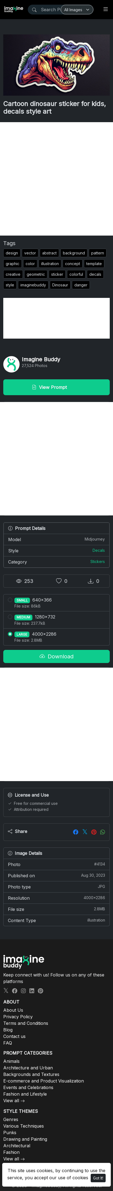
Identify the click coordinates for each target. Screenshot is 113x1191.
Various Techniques (23, 1126)
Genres (10, 1119)
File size (56, 909)
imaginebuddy (33, 285)
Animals (11, 1061)
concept (72, 263)
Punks (9, 1132)
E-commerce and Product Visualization (43, 1081)
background (74, 253)
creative (13, 274)
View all (11, 1100)
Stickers (97, 561)
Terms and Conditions (25, 1023)
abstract (49, 253)
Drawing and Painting (25, 1139)
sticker (57, 274)
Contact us (14, 1036)
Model (56, 539)
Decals (99, 550)
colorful (76, 274)
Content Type (56, 920)
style (10, 285)
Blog (8, 1029)
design (12, 253)
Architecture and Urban (28, 1067)
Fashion (11, 1152)
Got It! (98, 1178)
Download (56, 656)
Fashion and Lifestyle (25, 1094)
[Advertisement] (56, 179)
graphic (12, 263)
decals (95, 274)
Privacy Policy (18, 1016)
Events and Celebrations (28, 1087)
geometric (36, 274)
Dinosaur (60, 285)
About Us (13, 1010)
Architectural (16, 1145)
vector (30, 253)
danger (80, 285)
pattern (97, 253)
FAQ (7, 1043)
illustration (50, 263)
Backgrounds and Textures (31, 1074)
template (94, 263)
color (30, 263)
